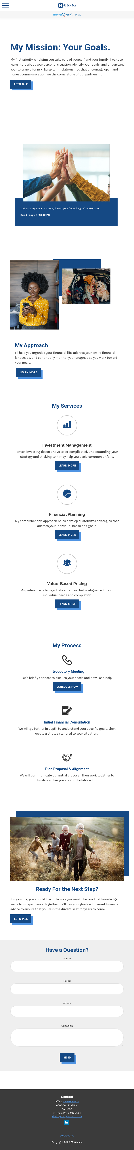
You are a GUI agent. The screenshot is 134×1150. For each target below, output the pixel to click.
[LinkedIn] (66, 1122)
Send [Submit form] (67, 1057)
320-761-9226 (71, 1101)
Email (67, 981)
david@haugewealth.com (67, 1116)
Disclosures (67, 1135)
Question (67, 1025)
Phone (67, 1003)
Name (67, 958)
